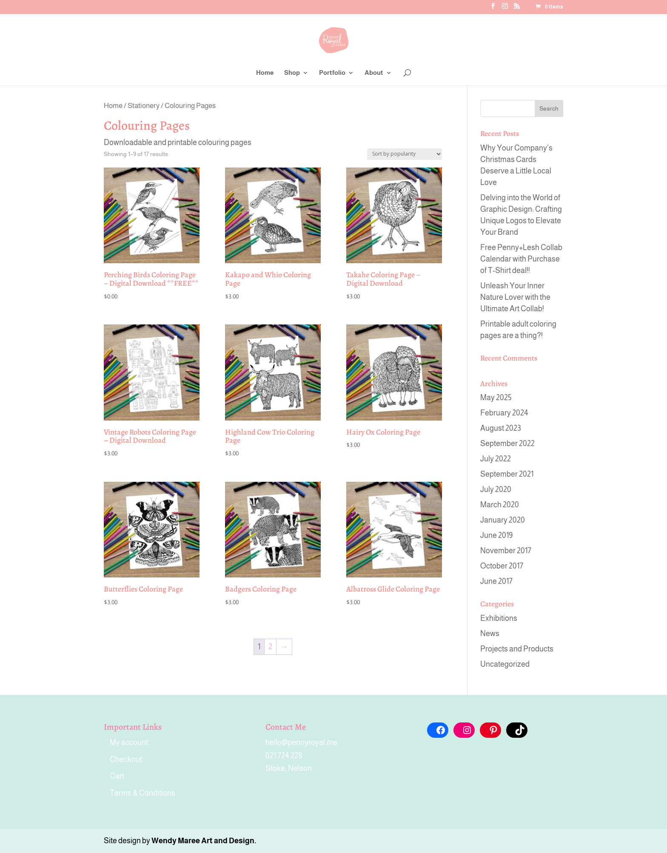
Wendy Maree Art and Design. (204, 840)
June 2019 (496, 535)
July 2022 (495, 459)
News (489, 633)
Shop (292, 73)
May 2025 (496, 397)
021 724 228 (283, 755)
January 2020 (502, 520)
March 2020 (499, 504)
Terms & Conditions (142, 793)
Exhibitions (498, 618)
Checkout (126, 759)
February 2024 (504, 413)
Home (265, 73)
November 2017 (505, 550)
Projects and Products (516, 649)
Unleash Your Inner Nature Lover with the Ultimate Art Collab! (515, 297)
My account (129, 742)
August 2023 (500, 428)
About (374, 73)
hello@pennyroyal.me (301, 742)
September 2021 (506, 474)
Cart (117, 776)
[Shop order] (404, 154)
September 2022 (507, 443)
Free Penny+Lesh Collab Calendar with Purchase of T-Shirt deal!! (521, 259)
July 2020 (495, 489)
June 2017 (496, 581)
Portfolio (332, 73)
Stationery (144, 105)
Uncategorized (505, 664)
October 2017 (501, 566)
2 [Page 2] (270, 647)
